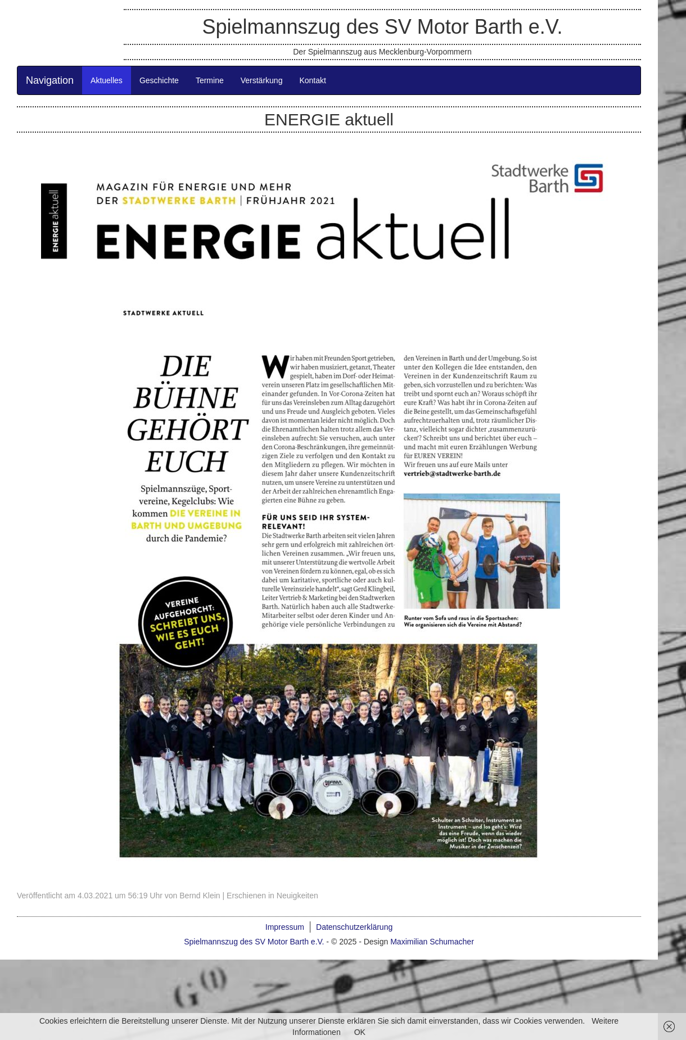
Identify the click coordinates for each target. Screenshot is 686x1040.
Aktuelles (107, 80)
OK (359, 1032)
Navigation (50, 80)
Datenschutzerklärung (354, 927)
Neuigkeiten (297, 895)
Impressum (284, 927)
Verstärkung (262, 80)
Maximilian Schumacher (432, 941)
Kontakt (312, 80)
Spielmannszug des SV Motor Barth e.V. (382, 26)
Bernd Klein (199, 895)
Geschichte (159, 80)
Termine (210, 80)
